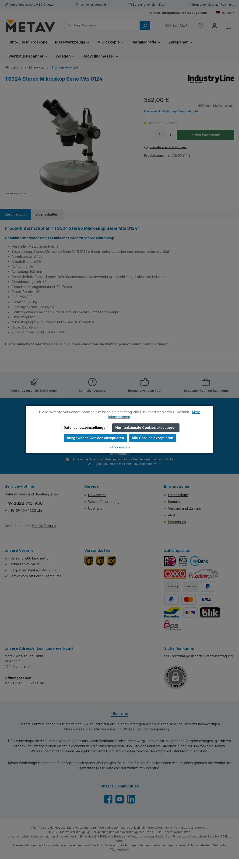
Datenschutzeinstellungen (85, 428)
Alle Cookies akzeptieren (152, 438)
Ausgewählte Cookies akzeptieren (95, 438)
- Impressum (119, 447)
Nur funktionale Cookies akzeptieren (145, 428)
